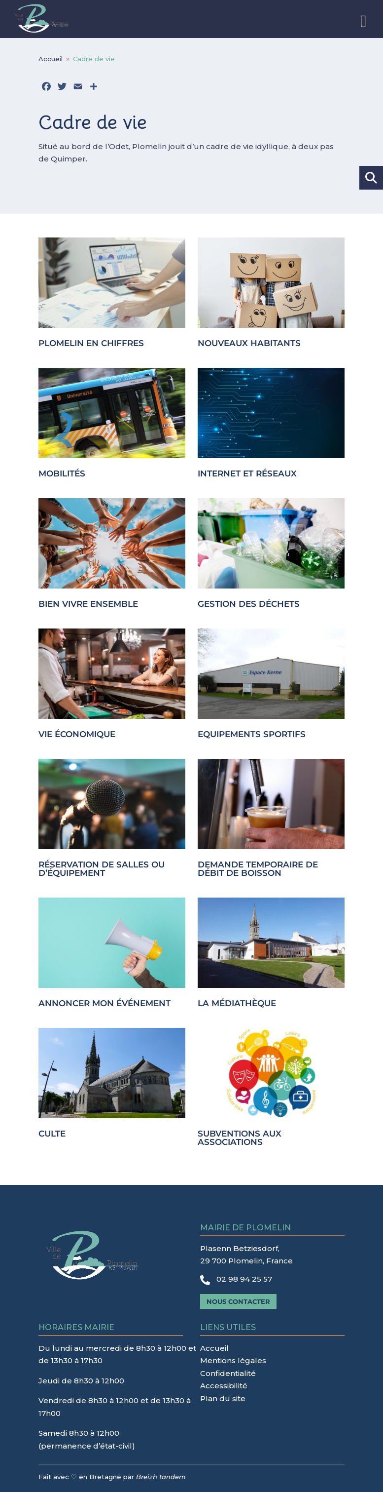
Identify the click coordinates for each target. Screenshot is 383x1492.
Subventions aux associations (239, 1138)
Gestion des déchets (249, 604)
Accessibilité (223, 1385)
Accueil (214, 1348)
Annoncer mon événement (104, 1003)
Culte (52, 1134)
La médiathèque (237, 1003)
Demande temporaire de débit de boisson (258, 869)
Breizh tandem (161, 1477)
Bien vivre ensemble (88, 604)
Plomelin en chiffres (91, 343)
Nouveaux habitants (249, 343)
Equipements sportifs (252, 734)
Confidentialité (228, 1373)
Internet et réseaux (247, 473)
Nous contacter (238, 1301)
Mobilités (61, 473)
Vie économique (76, 734)
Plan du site (222, 1398)
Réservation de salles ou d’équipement (101, 869)
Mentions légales (233, 1360)
